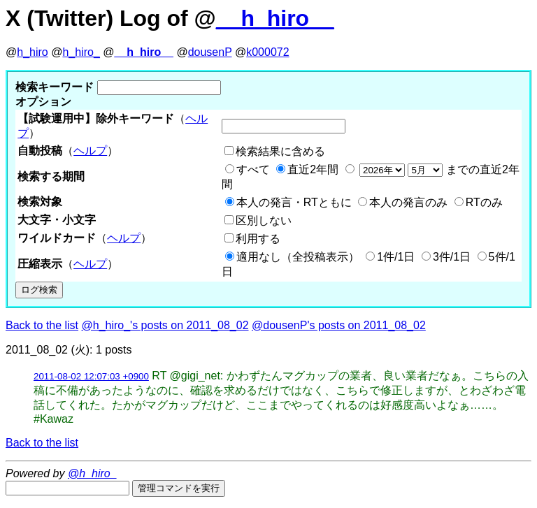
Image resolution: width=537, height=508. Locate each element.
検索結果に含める (280, 151)
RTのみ (484, 202)
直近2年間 (312, 169)
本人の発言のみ (408, 202)
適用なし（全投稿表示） (297, 257)
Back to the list (42, 325)
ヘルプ (90, 151)
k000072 (267, 52)
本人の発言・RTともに (294, 202)
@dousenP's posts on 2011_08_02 (339, 325)
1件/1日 (396, 257)
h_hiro (32, 52)
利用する (258, 239)
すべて (253, 169)
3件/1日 (452, 257)
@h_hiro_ (92, 473)
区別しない (264, 220)
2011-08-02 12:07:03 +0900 (91, 376)
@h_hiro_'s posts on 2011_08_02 (165, 325)
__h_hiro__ (275, 18)
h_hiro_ (80, 52)
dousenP (210, 52)
